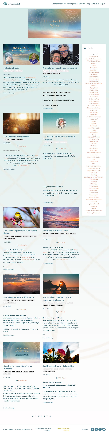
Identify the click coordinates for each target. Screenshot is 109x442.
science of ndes (94, 214)
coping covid (46, 74)
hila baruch (94, 133)
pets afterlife (93, 194)
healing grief (11, 71)
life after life (25, 241)
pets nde (94, 197)
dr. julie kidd (93, 101)
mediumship (94, 165)
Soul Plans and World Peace (57, 235)
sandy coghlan (94, 211)
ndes (94, 174)
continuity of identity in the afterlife (57, 238)
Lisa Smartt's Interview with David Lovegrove (58, 142)
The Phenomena (58, 4)
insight (51, 146)
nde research (94, 172)
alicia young (6, 143)
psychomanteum (94, 204)
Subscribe (85, 437)
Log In (103, 4)
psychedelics (52, 311)
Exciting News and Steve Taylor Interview (20, 374)
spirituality (93, 223)
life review (94, 155)
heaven (93, 130)
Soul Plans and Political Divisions (21, 303)
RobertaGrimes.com (29, 265)
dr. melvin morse (93, 106)
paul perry (31, 379)
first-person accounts (93, 123)
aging (44, 309)
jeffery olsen (93, 140)
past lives (93, 184)
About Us (82, 4)
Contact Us (95, 4)
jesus (94, 143)
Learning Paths (72, 4)
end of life (94, 116)
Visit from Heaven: (62, 265)
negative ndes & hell (94, 182)
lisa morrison (93, 157)
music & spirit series (47, 76)
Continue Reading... (9, 93)
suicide (93, 226)
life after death (18, 241)
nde (93, 170)
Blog (88, 4)
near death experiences (94, 177)
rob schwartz (94, 209)
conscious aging (50, 309)
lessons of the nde (94, 145)
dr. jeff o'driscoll (94, 98)
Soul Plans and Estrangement (18, 140)
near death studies (93, 179)
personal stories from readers (93, 190)
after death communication (93, 59)
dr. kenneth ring (93, 103)
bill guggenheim (93, 74)
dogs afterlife (93, 96)
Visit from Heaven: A (23, 169)
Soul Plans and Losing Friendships (61, 372)
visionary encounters (94, 231)
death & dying (53, 74)
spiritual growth (18, 71)
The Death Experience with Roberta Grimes (18, 237)
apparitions (94, 71)
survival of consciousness (9, 244)
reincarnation (93, 206)
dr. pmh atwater (93, 108)
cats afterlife (93, 76)
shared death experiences (94, 216)
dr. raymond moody (93, 111)
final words (59, 74)
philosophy (94, 199)
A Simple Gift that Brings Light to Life (60, 70)
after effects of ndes (93, 62)
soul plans (13, 143)
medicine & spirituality (93, 162)
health (94, 128)
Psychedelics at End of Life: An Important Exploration (59, 305)
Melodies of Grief (12, 68)
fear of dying (65, 309)
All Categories (93, 57)
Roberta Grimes (27, 263)
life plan (45, 241)
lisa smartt (66, 74)
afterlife (5, 71)
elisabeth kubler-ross (93, 113)
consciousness (7, 379)
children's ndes (93, 79)
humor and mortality (94, 135)
